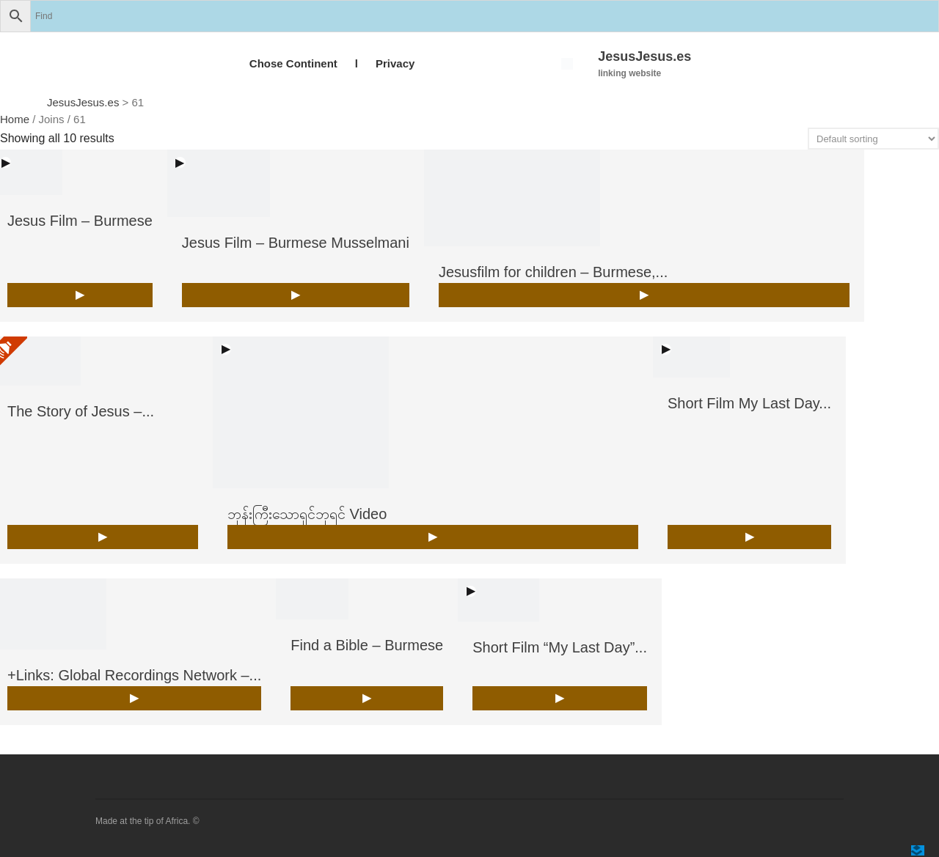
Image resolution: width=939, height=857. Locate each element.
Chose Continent (293, 63)
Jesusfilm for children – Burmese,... (553, 272)
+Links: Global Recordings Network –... (134, 675)
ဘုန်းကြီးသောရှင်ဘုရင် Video (307, 514)
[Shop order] (873, 139)
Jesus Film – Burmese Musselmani (295, 243)
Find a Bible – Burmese (367, 645)
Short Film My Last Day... (749, 403)
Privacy (395, 63)
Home (14, 119)
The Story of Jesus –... (80, 411)
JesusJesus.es (644, 56)
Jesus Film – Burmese (80, 221)
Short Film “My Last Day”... (559, 647)
